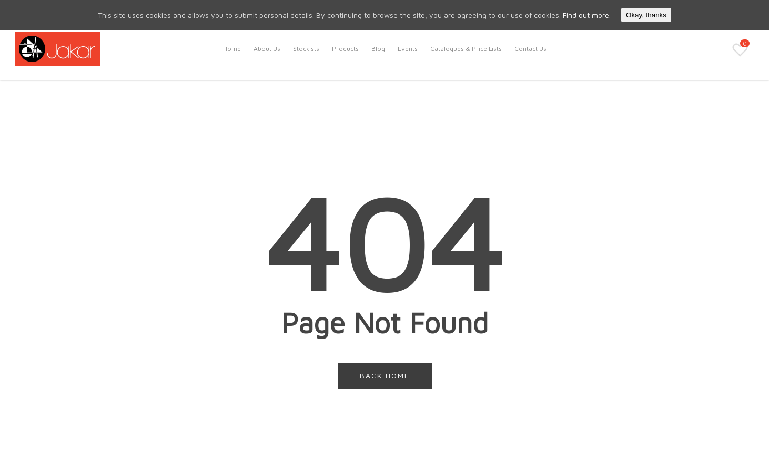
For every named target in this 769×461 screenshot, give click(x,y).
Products (345, 49)
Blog (378, 49)
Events (408, 49)
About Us (267, 49)
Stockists (306, 49)
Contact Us (530, 49)
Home (232, 49)
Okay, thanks (646, 15)
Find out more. (587, 15)
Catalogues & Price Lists (466, 49)
